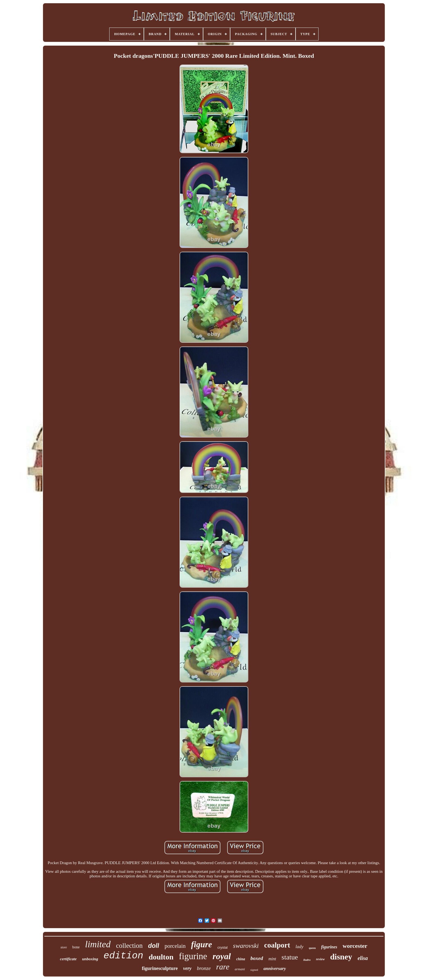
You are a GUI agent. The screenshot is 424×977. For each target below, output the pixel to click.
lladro (307, 959)
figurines (329, 947)
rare (222, 966)
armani (240, 969)
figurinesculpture (160, 968)
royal (222, 956)
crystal (222, 947)
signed (254, 969)
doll (153, 945)
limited (97, 944)
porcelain (175, 946)
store (64, 947)
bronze (204, 968)
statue (289, 957)
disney (341, 956)
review (320, 959)
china (240, 959)
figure (201, 944)
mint (272, 958)
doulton (161, 957)
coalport (277, 945)
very (187, 968)
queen (312, 947)
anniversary (274, 968)
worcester (355, 945)
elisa (362, 958)
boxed (256, 958)
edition (123, 956)
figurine (193, 956)
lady (299, 946)
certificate (68, 959)
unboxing (90, 959)
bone (76, 947)
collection (129, 945)
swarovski (246, 945)
